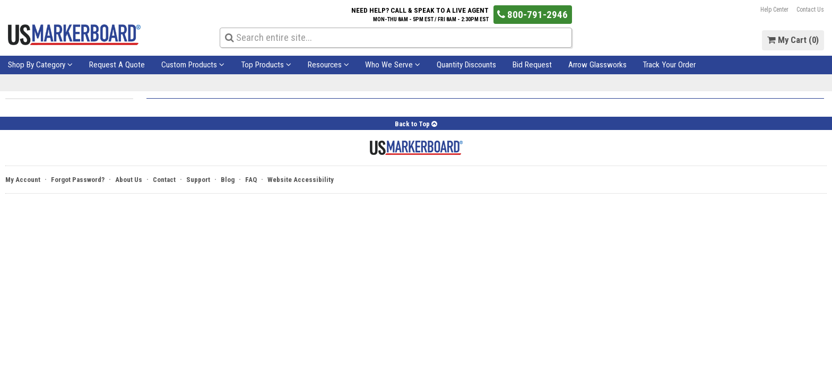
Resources (328, 65)
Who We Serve (392, 65)
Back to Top (416, 124)
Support (198, 180)
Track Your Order (669, 65)
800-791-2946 (532, 14)
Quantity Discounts (466, 65)
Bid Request (532, 65)
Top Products (266, 65)
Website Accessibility (300, 180)
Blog (228, 180)
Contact (164, 180)
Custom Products (192, 65)
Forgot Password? (78, 180)
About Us (128, 180)
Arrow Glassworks (597, 65)
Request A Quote (117, 65)
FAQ (251, 180)
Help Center (774, 9)
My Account (22, 180)
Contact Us (810, 9)
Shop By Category (40, 65)
